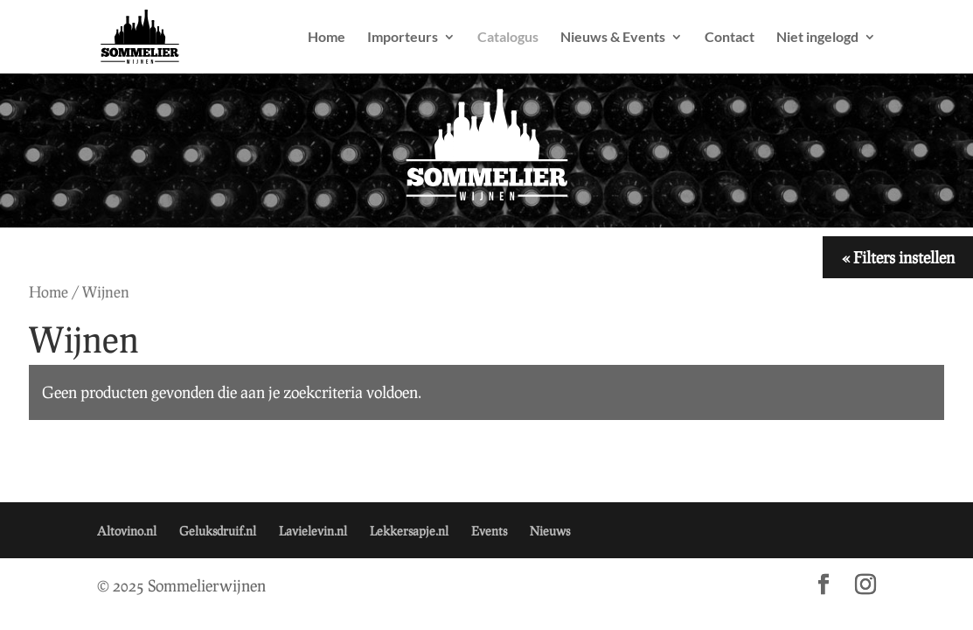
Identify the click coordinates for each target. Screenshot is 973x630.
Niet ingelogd (817, 38)
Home (326, 38)
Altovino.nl (126, 530)
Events (489, 530)
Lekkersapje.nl (409, 530)
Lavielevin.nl (313, 530)
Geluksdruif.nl (217, 530)
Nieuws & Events (612, 38)
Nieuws (550, 530)
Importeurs (402, 38)
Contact (729, 38)
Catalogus (508, 38)
